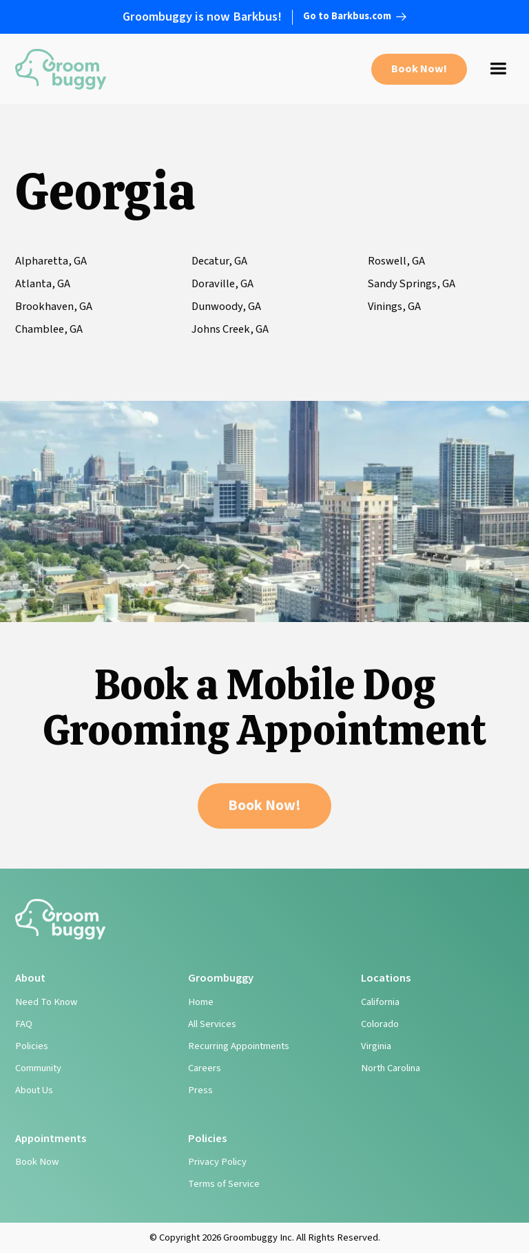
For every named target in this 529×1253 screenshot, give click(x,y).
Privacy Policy (217, 1161)
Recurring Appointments (238, 1046)
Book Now (37, 1161)
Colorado (380, 1024)
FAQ (23, 1024)
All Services (212, 1024)
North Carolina (390, 1068)
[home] (60, 69)
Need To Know (46, 1002)
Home (201, 1002)
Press (200, 1090)
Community (38, 1068)
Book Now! (419, 69)
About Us (34, 1090)
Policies (31, 1046)
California (380, 1002)
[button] (498, 69)
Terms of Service (224, 1184)
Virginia (376, 1046)
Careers (204, 1068)
